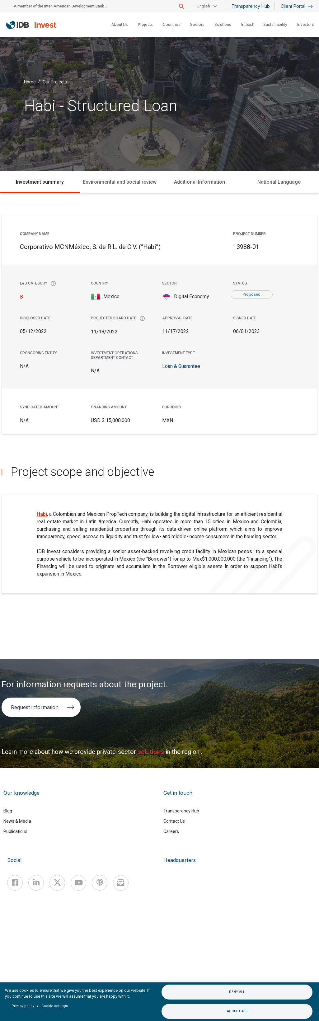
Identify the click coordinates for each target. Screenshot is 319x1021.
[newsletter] (121, 883)
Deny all (237, 992)
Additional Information (199, 182)
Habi (42, 514)
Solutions (222, 24)
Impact (247, 24)
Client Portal (297, 6)
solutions (152, 751)
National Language (279, 182)
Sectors (197, 24)
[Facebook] (15, 883)
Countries (171, 24)
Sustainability (275, 24)
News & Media (17, 821)
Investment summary (40, 182)
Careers (171, 831)
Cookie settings (54, 1006)
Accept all (237, 1011)
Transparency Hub (251, 6)
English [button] (203, 6)
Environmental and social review (120, 182)
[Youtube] (78, 883)
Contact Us (174, 821)
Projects (145, 24)
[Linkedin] (36, 883)
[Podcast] (99, 883)
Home (30, 81)
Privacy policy (23, 1006)
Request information (42, 707)
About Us (119, 24)
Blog (7, 810)
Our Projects (55, 81)
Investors (305, 24)
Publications (15, 831)
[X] (57, 883)
